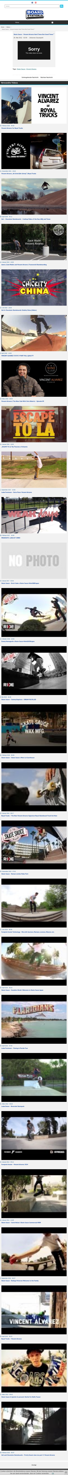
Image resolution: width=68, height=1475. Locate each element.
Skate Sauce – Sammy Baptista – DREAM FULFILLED (18, 699)
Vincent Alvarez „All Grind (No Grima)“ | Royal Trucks (18, 173)
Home (2, 27)
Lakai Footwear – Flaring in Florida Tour (14, 1048)
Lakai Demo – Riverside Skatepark (12, 1106)
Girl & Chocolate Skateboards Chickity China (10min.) (19, 310)
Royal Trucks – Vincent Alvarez (11, 1339)
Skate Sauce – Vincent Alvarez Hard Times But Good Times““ (34, 34)
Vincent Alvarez (31, 69)
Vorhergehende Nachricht (30, 77)
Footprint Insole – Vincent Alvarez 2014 (14, 1164)
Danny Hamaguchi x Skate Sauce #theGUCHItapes (18, 641)
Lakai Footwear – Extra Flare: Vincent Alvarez (16, 492)
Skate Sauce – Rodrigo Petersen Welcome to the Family (20, 1281)
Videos (8, 27)
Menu (34, 22)
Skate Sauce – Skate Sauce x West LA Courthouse (17, 758)
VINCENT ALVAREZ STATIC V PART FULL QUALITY (17, 356)
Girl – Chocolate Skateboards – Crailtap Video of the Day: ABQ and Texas (25, 219)
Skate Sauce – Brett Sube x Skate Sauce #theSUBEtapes (20, 583)
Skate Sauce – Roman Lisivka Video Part (14, 874)
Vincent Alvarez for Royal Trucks (12, 128)
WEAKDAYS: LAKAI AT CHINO (10, 538)
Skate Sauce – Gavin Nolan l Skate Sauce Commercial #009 (21, 1222)
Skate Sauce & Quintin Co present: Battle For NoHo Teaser (21, 1397)
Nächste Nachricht (46, 77)
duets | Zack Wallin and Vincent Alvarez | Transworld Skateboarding (24, 265)
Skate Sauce (21, 69)
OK (53, 1473)
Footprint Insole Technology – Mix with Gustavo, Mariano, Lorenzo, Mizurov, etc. (27, 932)
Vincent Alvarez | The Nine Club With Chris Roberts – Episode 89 (22, 401)
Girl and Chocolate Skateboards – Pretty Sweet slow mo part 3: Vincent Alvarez (28, 1455)
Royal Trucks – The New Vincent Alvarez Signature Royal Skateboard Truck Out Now (29, 816)
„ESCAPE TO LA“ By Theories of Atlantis (14, 447)
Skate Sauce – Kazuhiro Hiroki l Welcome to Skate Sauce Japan (22, 990)
